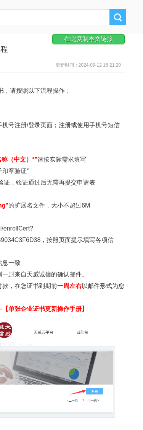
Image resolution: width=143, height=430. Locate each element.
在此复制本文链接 (88, 39)
